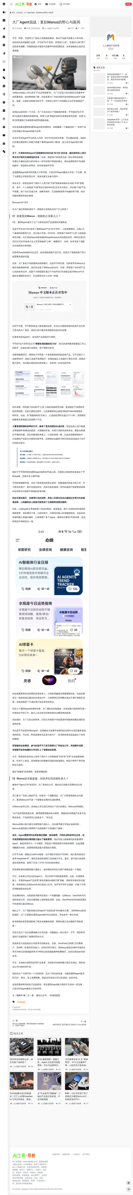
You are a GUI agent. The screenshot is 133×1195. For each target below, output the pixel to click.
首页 (13, 13)
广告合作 (76, 1154)
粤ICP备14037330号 (55, 1189)
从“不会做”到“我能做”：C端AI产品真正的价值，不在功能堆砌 (48, 1096)
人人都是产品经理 (50, 28)
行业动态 (19, 13)
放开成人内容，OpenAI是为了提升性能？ (117, 110)
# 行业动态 (21, 1002)
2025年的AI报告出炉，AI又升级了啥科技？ (21, 1060)
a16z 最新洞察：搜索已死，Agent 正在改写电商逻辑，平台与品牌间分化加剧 (48, 1062)
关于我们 (86, 1154)
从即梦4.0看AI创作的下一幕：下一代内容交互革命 (117, 99)
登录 (128, 4)
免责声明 (66, 1154)
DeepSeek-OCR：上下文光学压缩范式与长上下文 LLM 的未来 (117, 122)
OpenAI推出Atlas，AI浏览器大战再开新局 (117, 88)
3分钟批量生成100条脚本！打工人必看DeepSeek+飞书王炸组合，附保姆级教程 (21, 1096)
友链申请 (56, 1154)
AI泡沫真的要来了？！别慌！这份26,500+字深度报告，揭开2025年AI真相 (117, 77)
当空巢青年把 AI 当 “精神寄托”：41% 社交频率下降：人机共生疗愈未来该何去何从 (76, 1062)
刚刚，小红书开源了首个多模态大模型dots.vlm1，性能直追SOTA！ (77, 1096)
